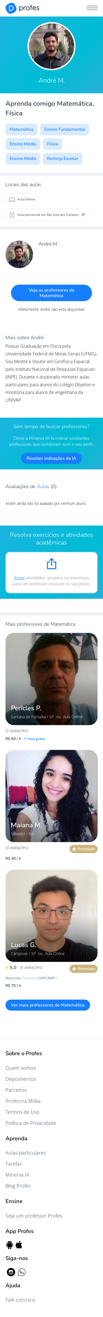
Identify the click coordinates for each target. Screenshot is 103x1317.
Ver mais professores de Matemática (48, 1005)
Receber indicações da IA (51, 458)
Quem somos (20, 1068)
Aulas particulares (25, 1152)
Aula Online (22, 199)
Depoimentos (20, 1079)
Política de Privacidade (30, 1123)
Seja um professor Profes (33, 1215)
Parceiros (16, 1090)
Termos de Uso (22, 1112)
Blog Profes (18, 1185)
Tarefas (13, 1163)
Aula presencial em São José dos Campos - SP (47, 215)
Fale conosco (20, 1299)
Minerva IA (17, 1174)
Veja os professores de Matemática (51, 293)
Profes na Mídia (23, 1101)
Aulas (44, 486)
